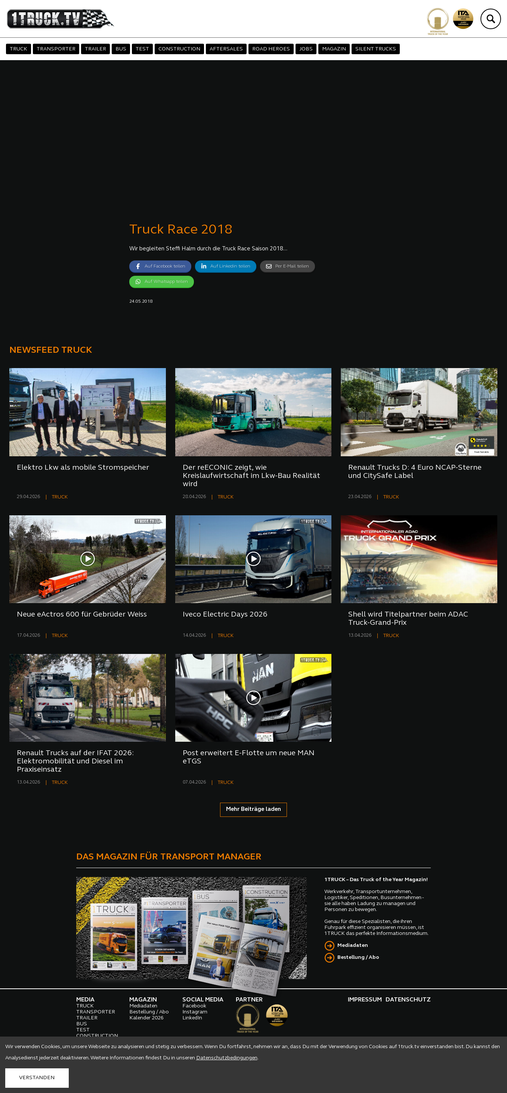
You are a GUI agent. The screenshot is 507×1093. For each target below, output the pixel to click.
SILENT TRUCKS (375, 49)
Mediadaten (352, 945)
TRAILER (95, 49)
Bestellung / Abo (358, 957)
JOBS (306, 49)
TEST (142, 49)
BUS (120, 49)
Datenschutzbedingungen (226, 1058)
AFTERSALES (226, 49)
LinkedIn (192, 1018)
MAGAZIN (334, 49)
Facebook (194, 1006)
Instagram (194, 1012)
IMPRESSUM (365, 1000)
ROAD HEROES (271, 49)
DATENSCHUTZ (408, 1000)
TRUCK (18, 49)
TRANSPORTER (56, 49)
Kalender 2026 (146, 1018)
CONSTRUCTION (179, 49)
